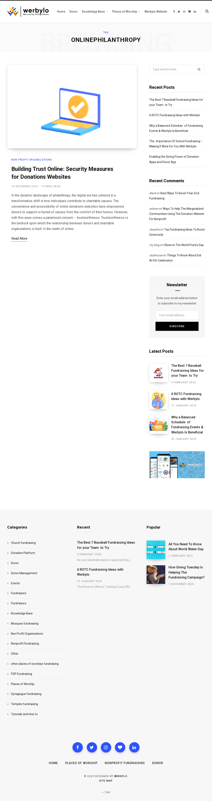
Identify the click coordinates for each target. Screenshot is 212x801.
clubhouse (156, 255)
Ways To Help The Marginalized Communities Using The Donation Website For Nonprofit (176, 214)
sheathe (154, 229)
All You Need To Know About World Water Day (186, 546)
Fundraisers (18, 593)
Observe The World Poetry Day (184, 245)
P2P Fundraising (21, 674)
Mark (152, 193)
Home (53, 763)
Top (106, 792)
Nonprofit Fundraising (25, 643)
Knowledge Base (22, 613)
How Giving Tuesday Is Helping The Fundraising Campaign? (187, 572)
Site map (106, 780)
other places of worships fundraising (35, 663)
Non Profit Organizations (31, 159)
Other (14, 653)
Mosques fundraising (25, 623)
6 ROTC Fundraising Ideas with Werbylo (174, 115)
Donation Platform (23, 553)
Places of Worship (22, 684)
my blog (154, 245)
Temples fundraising (24, 704)
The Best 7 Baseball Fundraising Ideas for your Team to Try (187, 371)
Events (15, 583)
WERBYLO (120, 776)
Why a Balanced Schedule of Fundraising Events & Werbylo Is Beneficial (187, 424)
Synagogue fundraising (26, 694)
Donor (15, 563)
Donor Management (24, 573)
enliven (153, 208)
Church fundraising (23, 542)
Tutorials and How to (24, 714)
